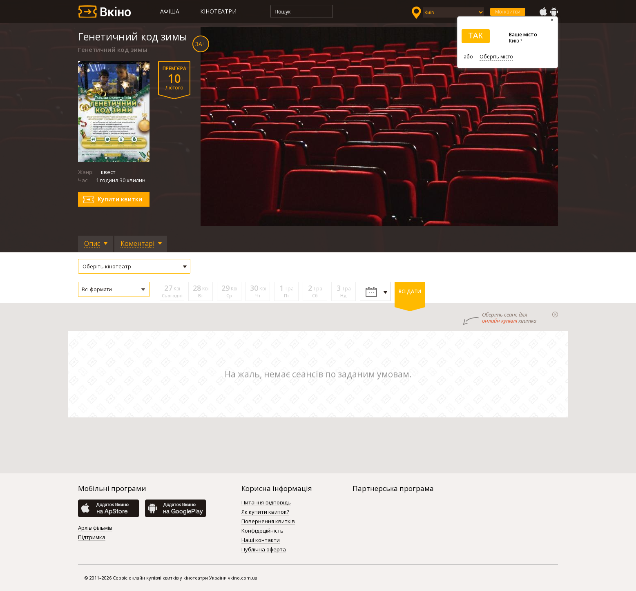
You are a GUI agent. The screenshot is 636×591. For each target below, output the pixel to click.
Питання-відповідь (266, 503)
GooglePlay (554, 11)
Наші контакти (260, 540)
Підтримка (91, 537)
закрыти (555, 314)
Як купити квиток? (265, 512)
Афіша (169, 11)
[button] (114, 289)
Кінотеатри (218, 11)
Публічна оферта (263, 549)
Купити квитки (120, 199)
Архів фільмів (95, 528)
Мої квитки (507, 11)
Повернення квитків (268, 521)
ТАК (475, 35)
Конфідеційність (262, 531)
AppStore (543, 11)
